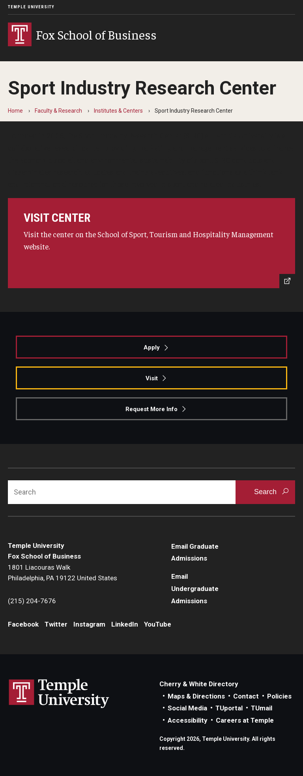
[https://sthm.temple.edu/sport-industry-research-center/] (151, 243)
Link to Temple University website (59, 694)
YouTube (157, 624)
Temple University (31, 6)
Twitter (56, 624)
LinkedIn (124, 624)
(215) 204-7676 (32, 601)
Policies (279, 696)
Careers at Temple (245, 720)
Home (15, 111)
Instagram (89, 624)
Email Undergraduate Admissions (195, 588)
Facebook (23, 624)
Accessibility (188, 720)
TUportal (229, 708)
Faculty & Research (58, 111)
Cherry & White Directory (198, 684)
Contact (246, 696)
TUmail (261, 708)
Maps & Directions (196, 696)
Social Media (187, 708)
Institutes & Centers (118, 111)
